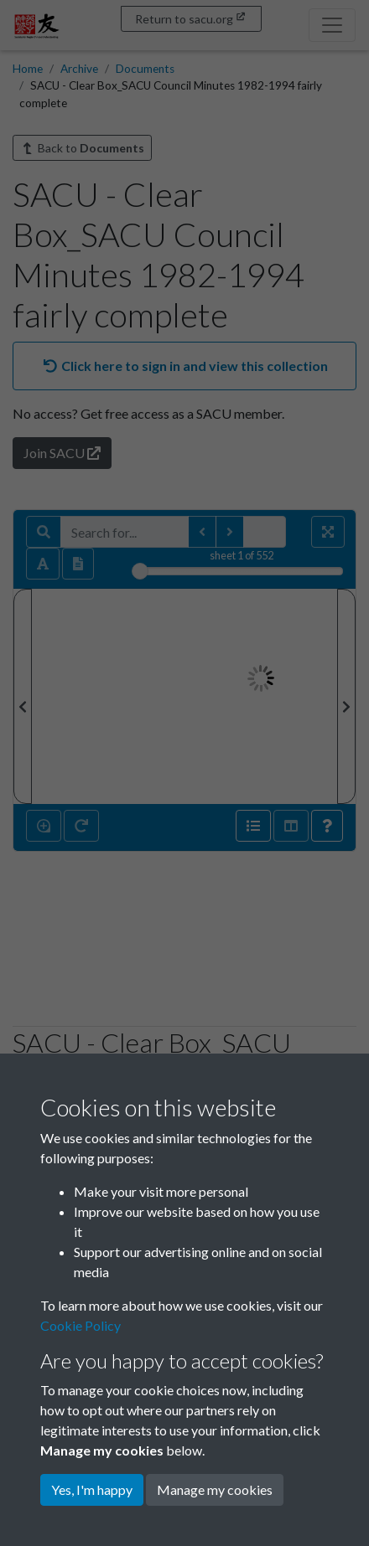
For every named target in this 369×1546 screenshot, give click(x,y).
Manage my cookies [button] (215, 1489)
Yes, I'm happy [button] (92, 1489)
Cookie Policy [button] (80, 1325)
